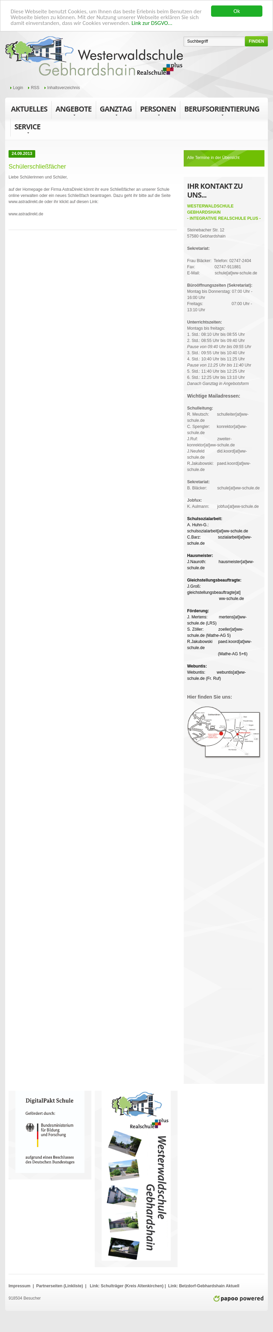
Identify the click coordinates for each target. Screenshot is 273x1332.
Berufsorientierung (221, 110)
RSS (35, 87)
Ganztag (116, 110)
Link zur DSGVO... (152, 23)
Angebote (73, 110)
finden (256, 41)
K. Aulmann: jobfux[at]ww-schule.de (223, 503)
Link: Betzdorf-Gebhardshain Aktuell (203, 1286)
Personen (158, 110)
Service (27, 128)
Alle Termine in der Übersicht (213, 157)
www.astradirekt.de (26, 201)
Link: (95, 1286)
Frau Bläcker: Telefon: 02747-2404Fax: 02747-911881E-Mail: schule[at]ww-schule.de (222, 260)
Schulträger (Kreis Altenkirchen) (133, 1286)
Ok (237, 11)
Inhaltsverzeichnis (63, 87)
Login (18, 87)
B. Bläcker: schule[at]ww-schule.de (223, 484)
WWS (94, 56)
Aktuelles (29, 109)
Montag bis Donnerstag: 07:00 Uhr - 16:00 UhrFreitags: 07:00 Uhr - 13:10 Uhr (219, 297)
